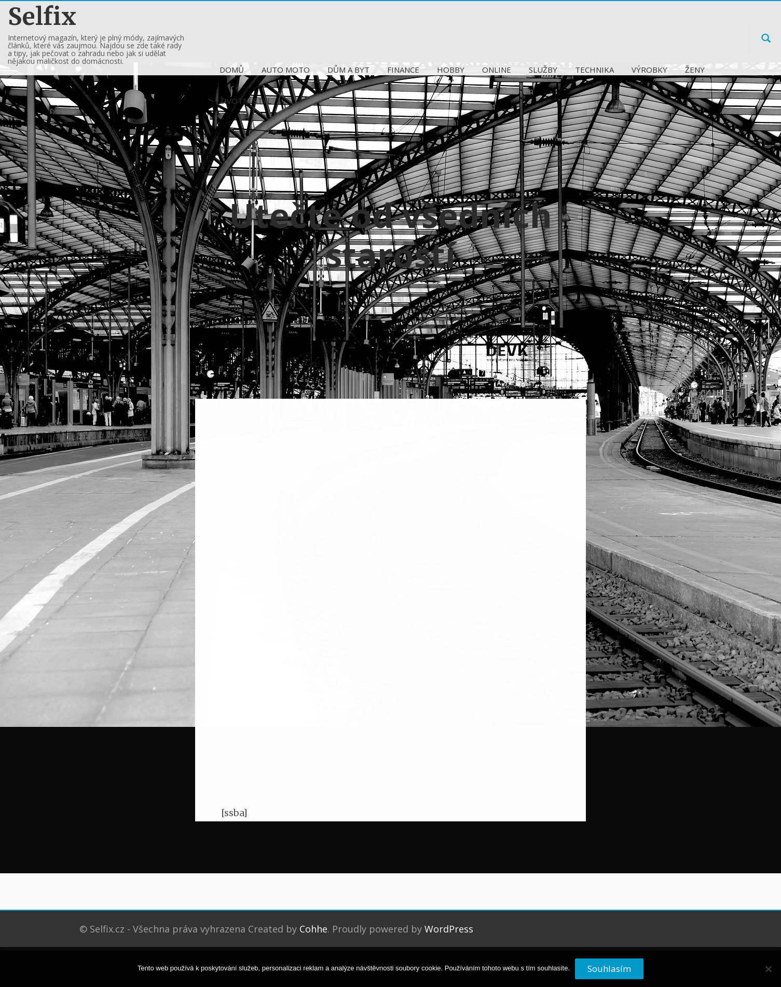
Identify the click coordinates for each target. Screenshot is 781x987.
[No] (768, 973)
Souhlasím (609, 969)
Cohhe (313, 929)
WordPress (448, 929)
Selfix (42, 16)
